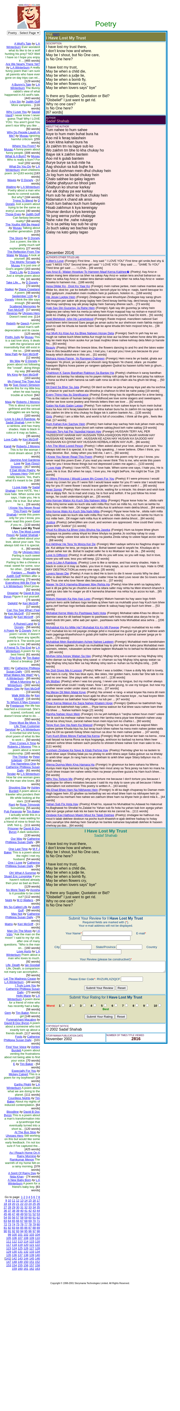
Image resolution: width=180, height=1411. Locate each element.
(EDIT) (52, 34)
